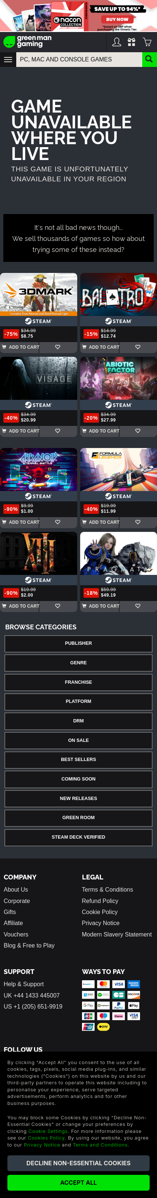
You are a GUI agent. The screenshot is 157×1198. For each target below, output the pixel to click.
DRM (78, 721)
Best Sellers (78, 759)
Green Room (78, 817)
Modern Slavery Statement (117, 934)
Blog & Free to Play (29, 945)
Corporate (17, 901)
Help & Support (24, 984)
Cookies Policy (46, 1138)
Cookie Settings (48, 1131)
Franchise (78, 682)
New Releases (78, 798)
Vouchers (16, 934)
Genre (78, 662)
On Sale (78, 740)
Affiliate (13, 923)
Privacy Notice (101, 923)
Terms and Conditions (100, 1145)
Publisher (78, 643)
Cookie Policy (100, 912)
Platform (78, 701)
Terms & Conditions (107, 889)
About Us (16, 889)
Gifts (10, 912)
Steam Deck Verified (78, 837)
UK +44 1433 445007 (32, 995)
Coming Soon (78, 779)
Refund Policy (100, 901)
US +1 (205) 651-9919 (33, 1006)
